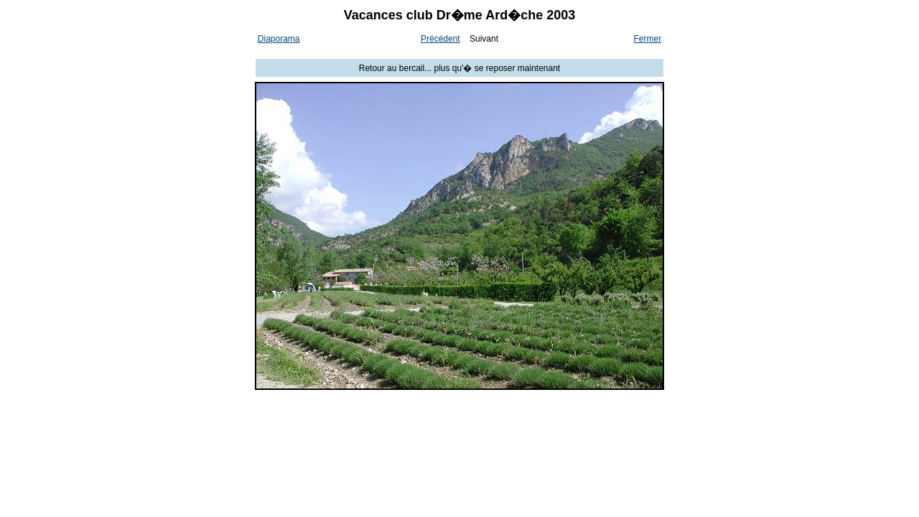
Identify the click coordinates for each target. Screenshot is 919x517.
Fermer (648, 39)
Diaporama (279, 39)
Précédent (440, 39)
